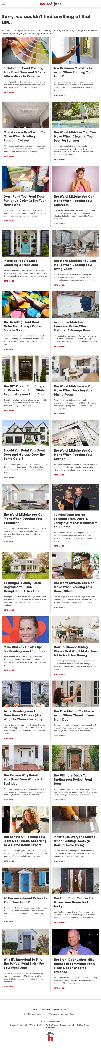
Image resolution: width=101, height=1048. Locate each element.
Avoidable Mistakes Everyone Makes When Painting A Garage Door (72, 326)
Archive (46, 1009)
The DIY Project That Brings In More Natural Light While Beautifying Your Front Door (24, 390)
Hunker (63, 1025)
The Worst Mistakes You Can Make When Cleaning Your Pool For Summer (75, 136)
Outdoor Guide (83, 1025)
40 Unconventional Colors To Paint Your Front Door (25, 900)
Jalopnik (23, 1025)
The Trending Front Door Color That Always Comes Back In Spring (23, 326)
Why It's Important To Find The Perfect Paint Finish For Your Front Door (24, 963)
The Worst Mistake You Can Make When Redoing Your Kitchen (74, 455)
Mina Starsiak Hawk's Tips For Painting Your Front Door (25, 649)
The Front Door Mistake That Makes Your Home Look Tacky (74, 902)
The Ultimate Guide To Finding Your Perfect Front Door (73, 779)
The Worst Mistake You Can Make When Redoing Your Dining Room (74, 390)
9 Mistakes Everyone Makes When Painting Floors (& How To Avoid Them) (74, 841)
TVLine (32, 1025)
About (36, 1009)
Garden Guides (51, 1025)
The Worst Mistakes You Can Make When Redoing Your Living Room (75, 265)
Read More (9, 92)
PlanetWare (50, 1027)
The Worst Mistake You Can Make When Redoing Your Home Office (74, 587)
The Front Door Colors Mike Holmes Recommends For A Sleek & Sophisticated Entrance (74, 966)
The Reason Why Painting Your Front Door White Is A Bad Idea (23, 779)
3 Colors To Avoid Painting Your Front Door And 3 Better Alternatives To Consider (25, 72)
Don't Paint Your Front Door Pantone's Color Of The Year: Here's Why (25, 200)
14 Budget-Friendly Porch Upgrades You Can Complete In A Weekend (22, 587)
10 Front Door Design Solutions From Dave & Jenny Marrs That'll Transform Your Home (75, 521)
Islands (72, 1025)
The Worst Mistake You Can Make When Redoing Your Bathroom (74, 201)
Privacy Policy (60, 1009)
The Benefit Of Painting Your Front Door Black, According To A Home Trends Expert (25, 841)
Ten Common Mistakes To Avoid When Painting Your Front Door (73, 72)
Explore (40, 1025)
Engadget (14, 1025)
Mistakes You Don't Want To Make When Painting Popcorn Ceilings (24, 136)
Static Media (35, 1014)
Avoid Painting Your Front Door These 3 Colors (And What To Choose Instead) (23, 715)
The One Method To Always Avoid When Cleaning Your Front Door (74, 715)
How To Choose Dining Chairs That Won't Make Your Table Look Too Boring (75, 651)
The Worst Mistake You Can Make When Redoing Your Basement (24, 519)
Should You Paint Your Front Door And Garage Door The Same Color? (24, 454)
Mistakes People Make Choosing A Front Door (21, 263)
